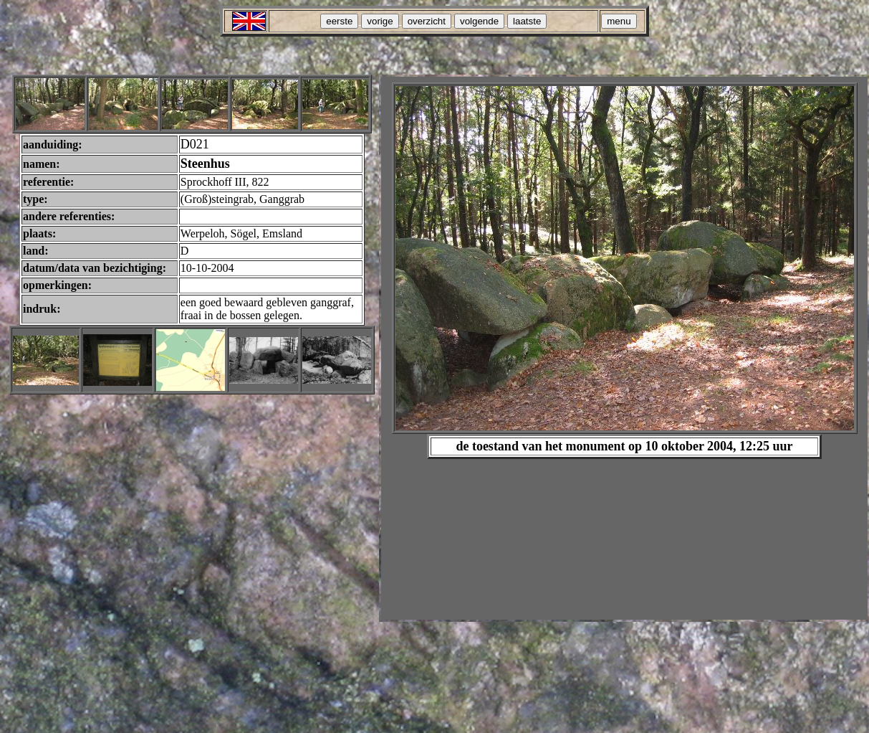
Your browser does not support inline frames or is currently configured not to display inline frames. (624, 348)
